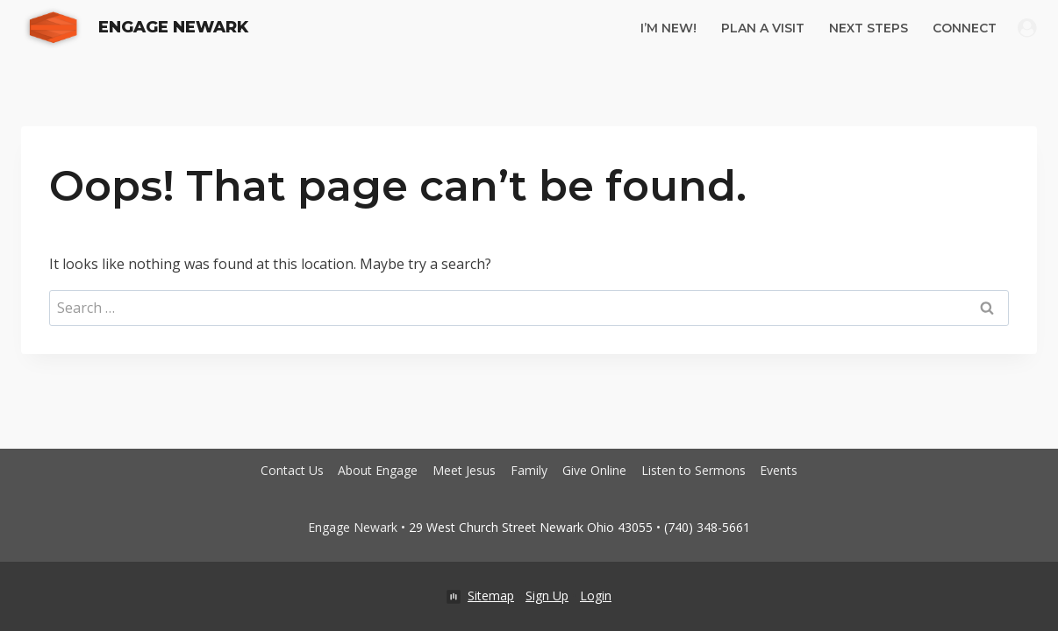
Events (778, 470)
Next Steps (868, 28)
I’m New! (668, 28)
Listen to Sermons (693, 470)
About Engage (378, 470)
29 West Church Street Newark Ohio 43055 (531, 527)
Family (529, 470)
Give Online (594, 470)
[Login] (1027, 27)
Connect (965, 28)
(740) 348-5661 (707, 527)
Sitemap (491, 595)
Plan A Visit (762, 28)
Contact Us (292, 470)
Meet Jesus (464, 470)
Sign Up (546, 595)
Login (595, 595)
